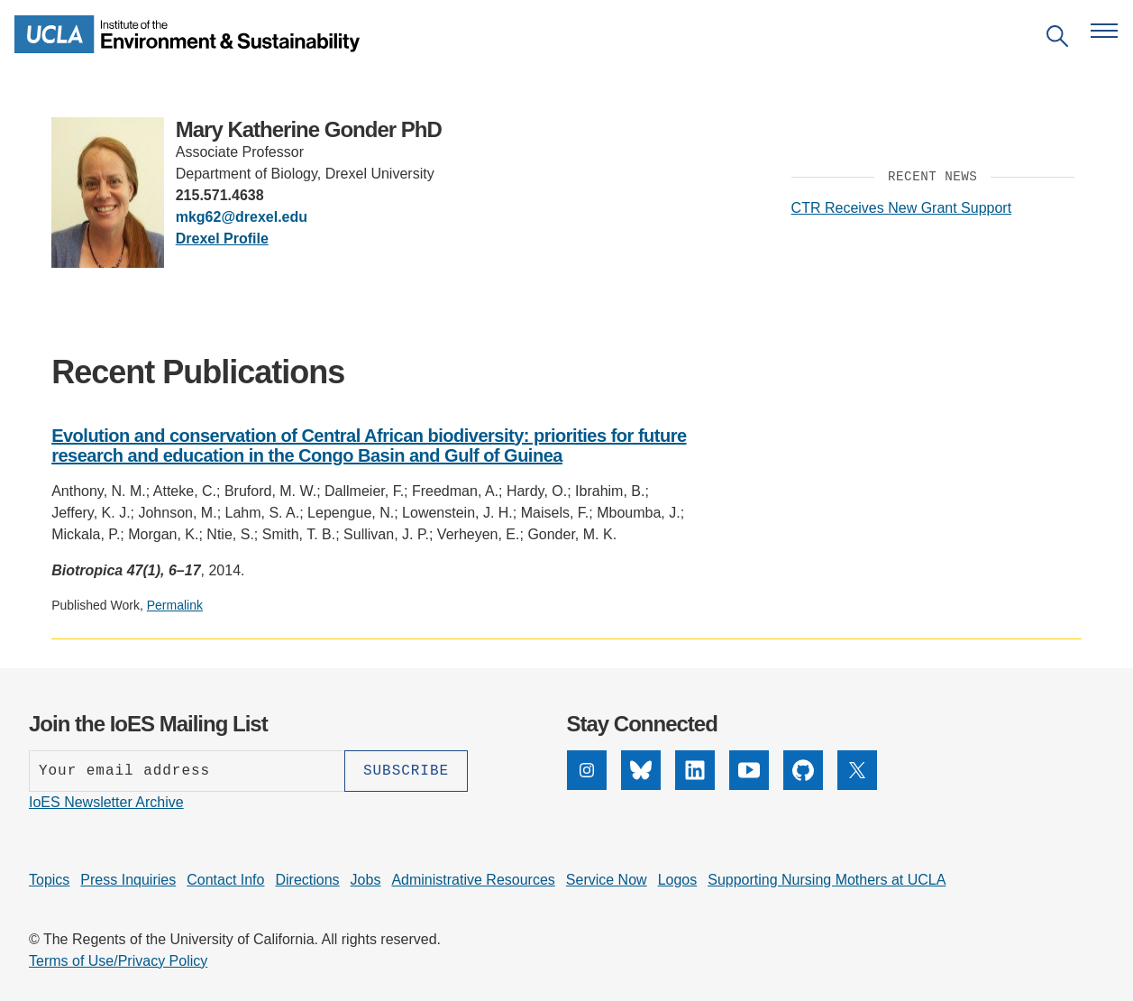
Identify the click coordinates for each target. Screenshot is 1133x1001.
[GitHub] (803, 785)
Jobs (366, 879)
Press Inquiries (128, 879)
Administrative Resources (472, 879)
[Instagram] (587, 785)
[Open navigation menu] (1104, 31)
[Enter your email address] (186, 771)
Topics (49, 879)
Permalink (175, 605)
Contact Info (225, 879)
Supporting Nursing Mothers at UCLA (827, 879)
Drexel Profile (222, 238)
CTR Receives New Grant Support (901, 208)
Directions (307, 879)
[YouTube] (749, 785)
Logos (678, 879)
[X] (857, 785)
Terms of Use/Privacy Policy (118, 961)
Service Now (606, 879)
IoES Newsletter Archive (106, 802)
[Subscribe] (406, 771)
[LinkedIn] (695, 785)
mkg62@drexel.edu (241, 217)
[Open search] (1057, 39)
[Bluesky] (641, 785)
